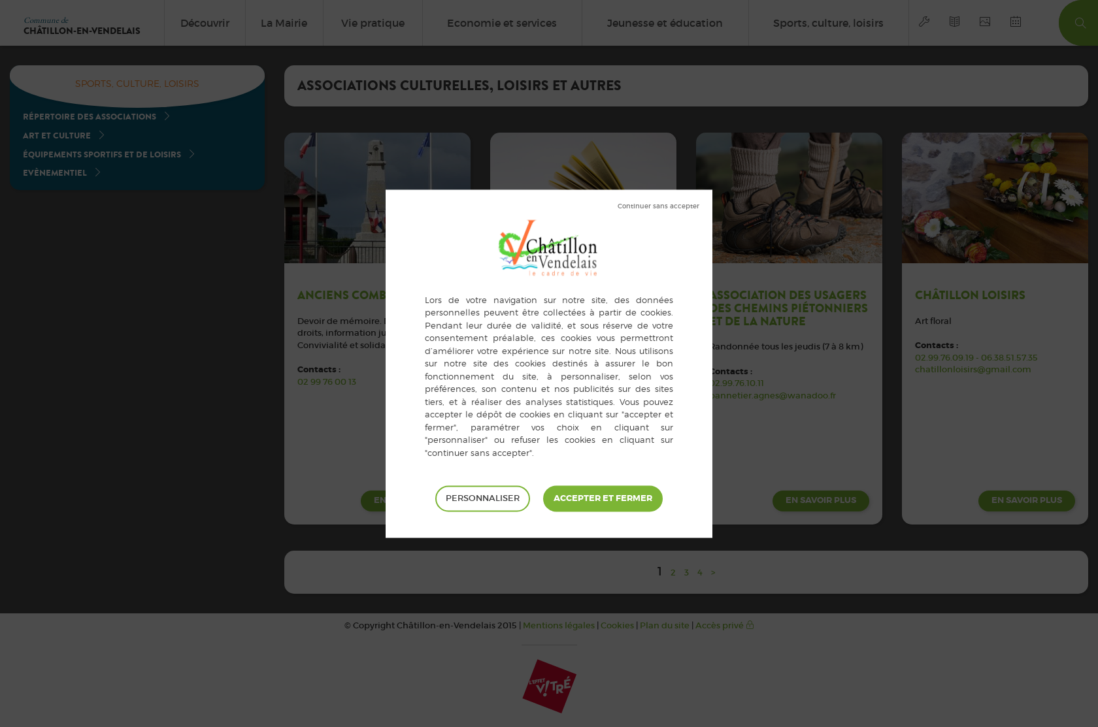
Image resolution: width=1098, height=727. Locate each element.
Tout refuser (658, 206)
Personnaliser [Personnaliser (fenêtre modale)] (483, 498)
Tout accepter (603, 498)
